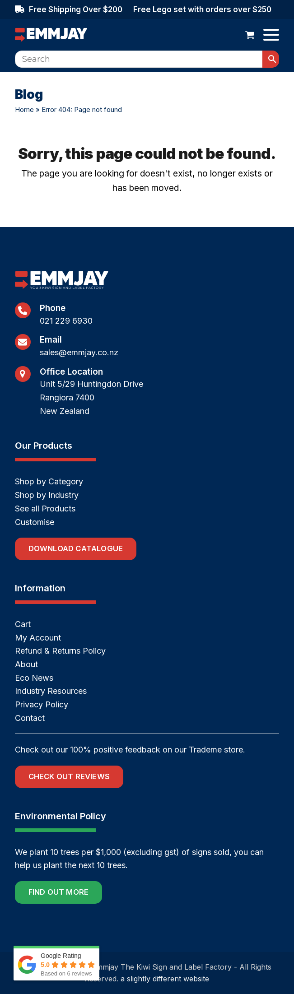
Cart (23, 624)
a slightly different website (165, 978)
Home (24, 109)
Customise (34, 522)
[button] (250, 35)
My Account (38, 637)
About (26, 664)
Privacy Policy (41, 704)
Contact (30, 718)
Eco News (34, 678)
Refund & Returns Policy (60, 650)
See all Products (45, 508)
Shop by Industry (47, 495)
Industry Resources (51, 691)
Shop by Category (49, 481)
